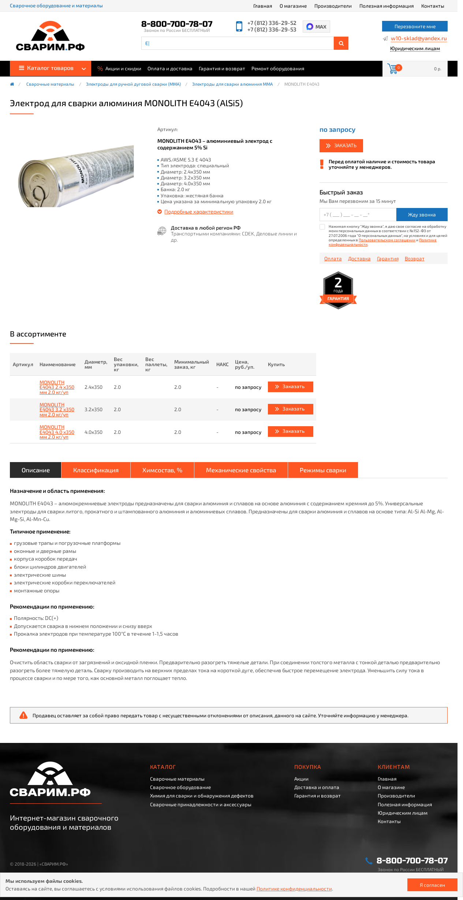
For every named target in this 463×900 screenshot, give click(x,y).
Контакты (432, 6)
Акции (301, 779)
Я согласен (432, 885)
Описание (36, 469)
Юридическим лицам (415, 48)
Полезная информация (386, 6)
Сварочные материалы (50, 84)
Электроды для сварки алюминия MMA (232, 84)
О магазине (293, 6)
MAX (320, 26)
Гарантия (388, 258)
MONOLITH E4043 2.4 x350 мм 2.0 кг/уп (57, 387)
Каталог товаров (46, 67)
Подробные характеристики (198, 211)
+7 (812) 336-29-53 (271, 29)
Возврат (415, 258)
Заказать (345, 145)
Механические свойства (241, 469)
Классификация (96, 469)
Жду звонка (422, 214)
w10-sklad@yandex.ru (419, 38)
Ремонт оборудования (277, 68)
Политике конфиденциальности (294, 888)
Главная (262, 6)
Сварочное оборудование (180, 787)
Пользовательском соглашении (387, 240)
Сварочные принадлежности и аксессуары (200, 804)
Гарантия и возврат (222, 68)
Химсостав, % (162, 469)
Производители (333, 6)
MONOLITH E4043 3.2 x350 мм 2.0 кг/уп (57, 409)
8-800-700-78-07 (176, 24)
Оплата (333, 258)
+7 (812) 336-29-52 (271, 23)
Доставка (359, 258)
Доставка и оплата (316, 787)
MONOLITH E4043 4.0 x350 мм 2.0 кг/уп (57, 431)
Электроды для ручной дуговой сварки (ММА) (133, 84)
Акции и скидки (119, 68)
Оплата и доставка (170, 68)
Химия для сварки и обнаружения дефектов (202, 796)
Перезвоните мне (415, 26)
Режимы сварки (323, 469)
